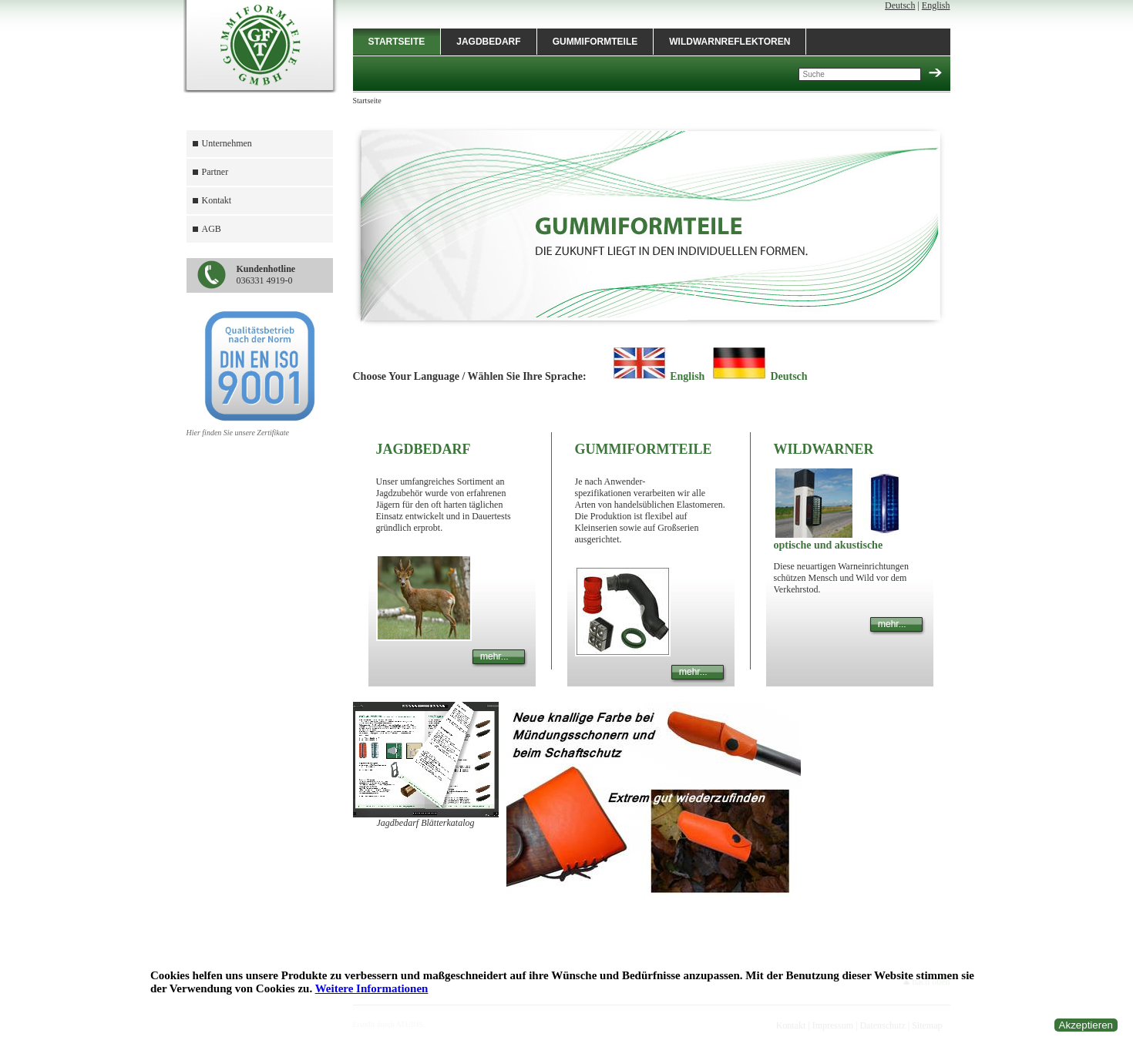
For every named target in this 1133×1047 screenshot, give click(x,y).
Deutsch (900, 5)
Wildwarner (824, 449)
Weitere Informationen (372, 988)
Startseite (396, 41)
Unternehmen (227, 143)
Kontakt (217, 200)
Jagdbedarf (488, 41)
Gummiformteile (595, 41)
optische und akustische (828, 545)
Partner (215, 171)
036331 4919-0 (266, 274)
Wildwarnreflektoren (729, 41)
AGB (211, 228)
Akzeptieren (1086, 1025)
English (936, 5)
